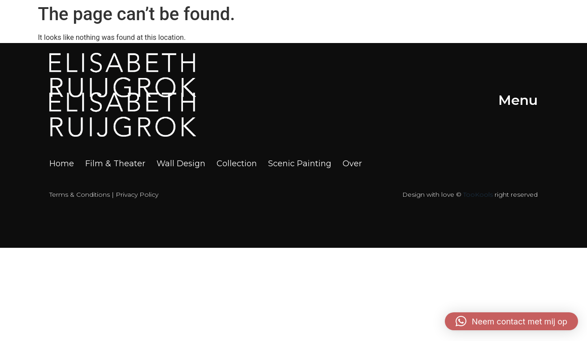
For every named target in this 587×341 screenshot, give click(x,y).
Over (352, 163)
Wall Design (181, 163)
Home (61, 163)
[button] (511, 321)
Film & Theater (115, 163)
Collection (237, 163)
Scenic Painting (299, 163)
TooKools (478, 194)
